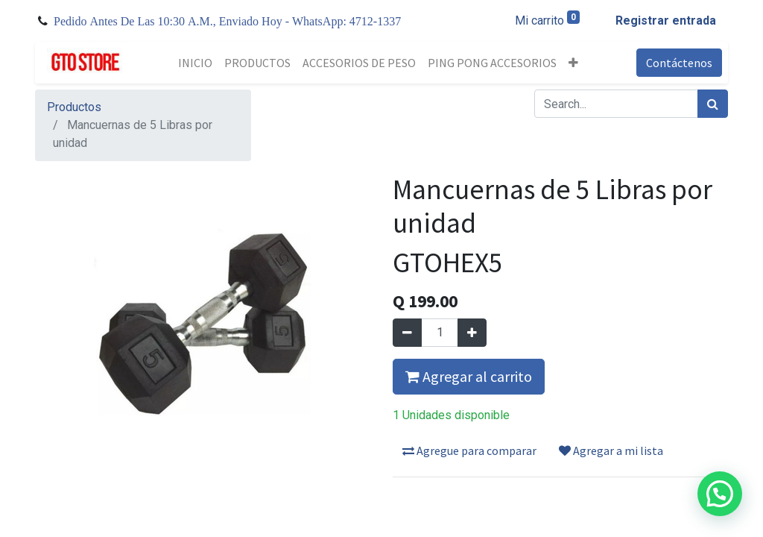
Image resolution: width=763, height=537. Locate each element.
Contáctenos (679, 62)
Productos (74, 107)
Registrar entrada (665, 20)
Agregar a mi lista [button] (611, 450)
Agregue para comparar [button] (469, 450)
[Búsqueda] (712, 104)
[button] (573, 63)
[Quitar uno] (407, 332)
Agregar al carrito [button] (468, 376)
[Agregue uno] (472, 332)
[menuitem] (195, 63)
